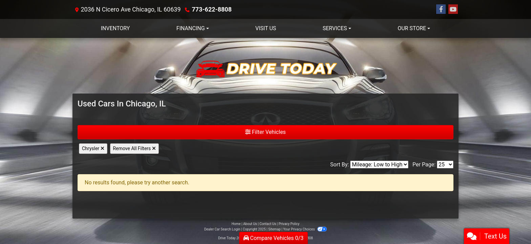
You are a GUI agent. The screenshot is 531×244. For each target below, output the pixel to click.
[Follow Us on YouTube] (453, 9)
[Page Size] (445, 164)
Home (236, 224)
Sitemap (274, 229)
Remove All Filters (134, 148)
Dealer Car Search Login (222, 229)
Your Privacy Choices (305, 229)
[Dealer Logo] (265, 65)
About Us (250, 224)
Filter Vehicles (265, 132)
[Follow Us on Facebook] (441, 9)
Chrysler (93, 148)
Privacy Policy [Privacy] (289, 224)
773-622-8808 (212, 9)
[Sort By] (379, 164)
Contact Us (267, 224)
